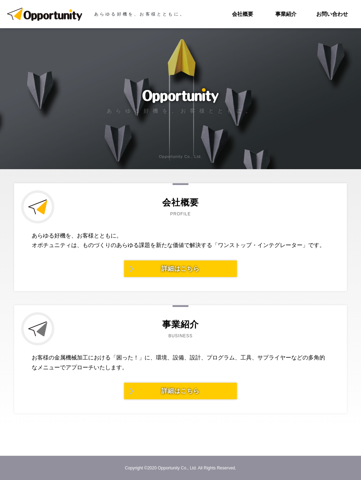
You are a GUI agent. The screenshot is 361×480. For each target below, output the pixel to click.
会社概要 (242, 14)
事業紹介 (285, 14)
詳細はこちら (180, 268)
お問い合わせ (332, 14)
